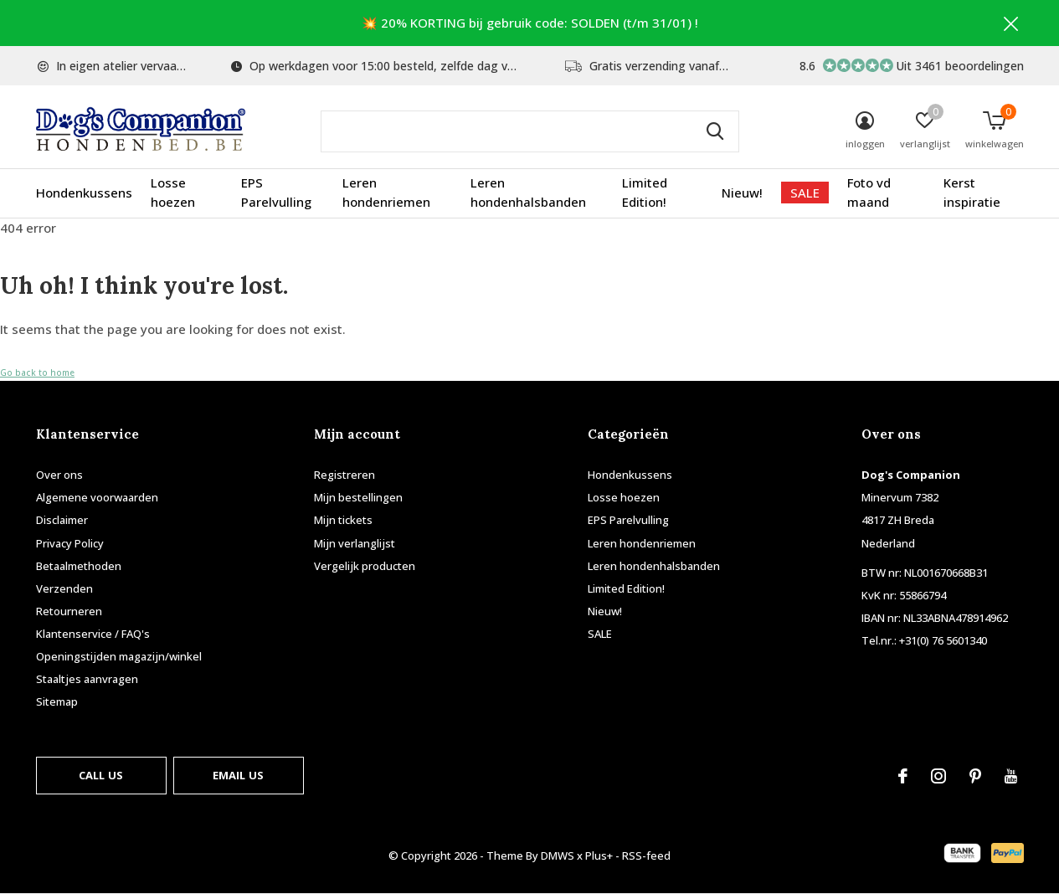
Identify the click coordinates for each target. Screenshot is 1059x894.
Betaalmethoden (78, 565)
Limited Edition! (644, 192)
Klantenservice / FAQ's (93, 633)
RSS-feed (646, 855)
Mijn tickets (343, 519)
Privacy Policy (70, 543)
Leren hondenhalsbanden (528, 192)
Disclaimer (62, 519)
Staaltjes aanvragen (87, 678)
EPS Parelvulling (276, 192)
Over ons (59, 474)
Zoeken (715, 131)
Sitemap (57, 701)
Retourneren (69, 611)
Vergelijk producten (364, 565)
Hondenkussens (84, 192)
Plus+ (599, 855)
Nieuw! (742, 192)
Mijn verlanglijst (354, 543)
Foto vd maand (869, 192)
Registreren (344, 474)
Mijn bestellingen (358, 497)
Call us (101, 775)
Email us (238, 775)
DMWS (557, 855)
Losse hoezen (173, 192)
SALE (805, 192)
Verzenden (64, 588)
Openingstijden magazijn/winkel (119, 656)
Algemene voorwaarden (97, 497)
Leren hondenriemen (386, 192)
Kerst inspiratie (971, 192)
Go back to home (37, 372)
